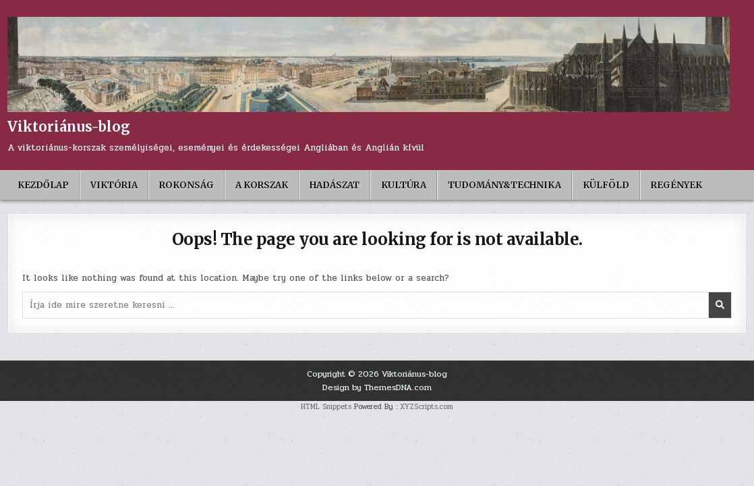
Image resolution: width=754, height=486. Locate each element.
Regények (676, 185)
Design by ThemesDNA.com (377, 387)
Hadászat (334, 185)
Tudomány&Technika (504, 185)
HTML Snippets (326, 406)
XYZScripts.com (426, 406)
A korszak (261, 185)
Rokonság (186, 185)
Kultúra (403, 185)
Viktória (114, 185)
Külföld (606, 185)
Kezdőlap (43, 185)
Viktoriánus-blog (68, 126)
